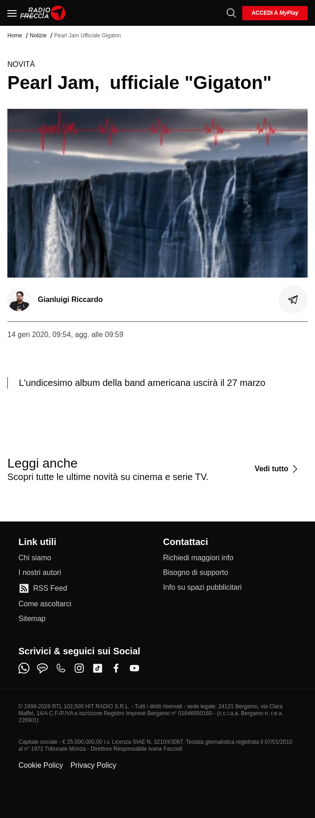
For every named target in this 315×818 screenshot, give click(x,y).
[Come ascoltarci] (44, 604)
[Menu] (12, 13)
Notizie (38, 35)
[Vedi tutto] (277, 469)
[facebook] (116, 668)
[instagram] (79, 668)
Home (14, 35)
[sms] (42, 668)
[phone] (60, 668)
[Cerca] (231, 12)
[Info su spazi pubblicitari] (202, 587)
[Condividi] (293, 299)
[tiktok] (97, 668)
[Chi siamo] (34, 558)
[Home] (43, 13)
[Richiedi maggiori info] (198, 558)
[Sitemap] (32, 618)
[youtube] (134, 668)
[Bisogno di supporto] (195, 572)
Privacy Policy (93, 765)
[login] (275, 13)
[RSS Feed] (42, 588)
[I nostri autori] (39, 572)
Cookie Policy (40, 765)
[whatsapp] (23, 668)
